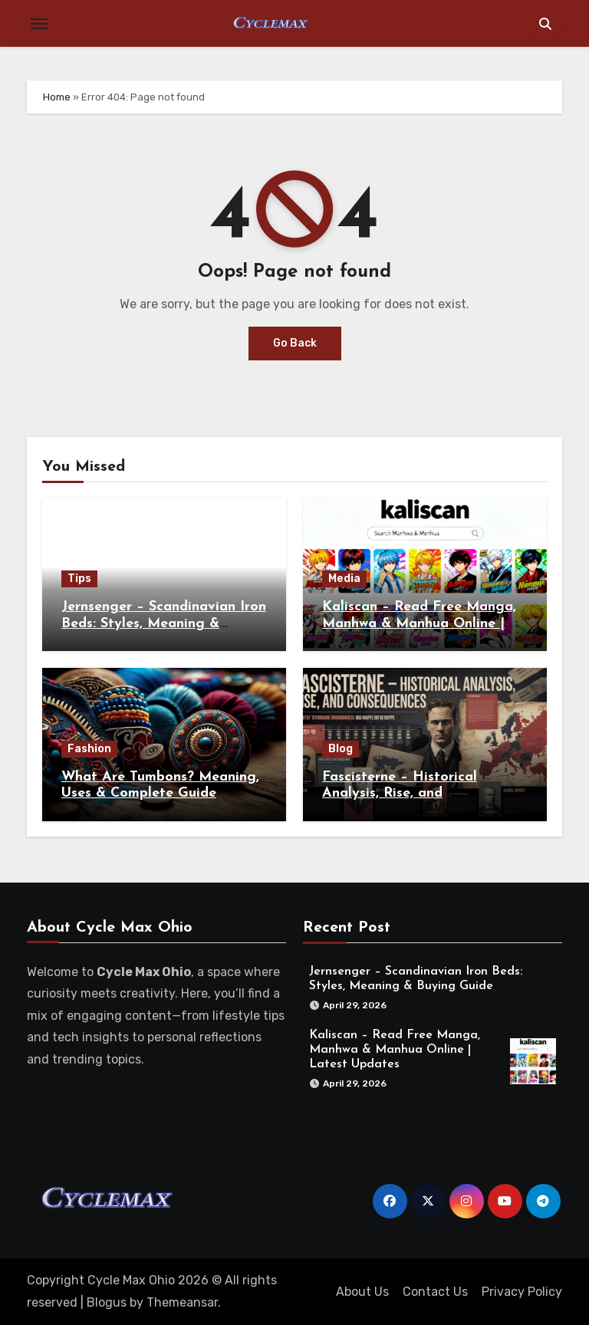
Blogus (107, 1302)
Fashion (89, 748)
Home (57, 97)
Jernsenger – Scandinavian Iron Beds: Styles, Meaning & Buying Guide (163, 623)
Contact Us (435, 1291)
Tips (79, 578)
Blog (340, 748)
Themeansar (182, 1302)
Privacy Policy (522, 1291)
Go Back (295, 343)
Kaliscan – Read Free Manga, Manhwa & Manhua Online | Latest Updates (419, 623)
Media (344, 578)
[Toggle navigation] (39, 24)
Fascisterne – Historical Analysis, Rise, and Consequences (399, 793)
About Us (362, 1291)
